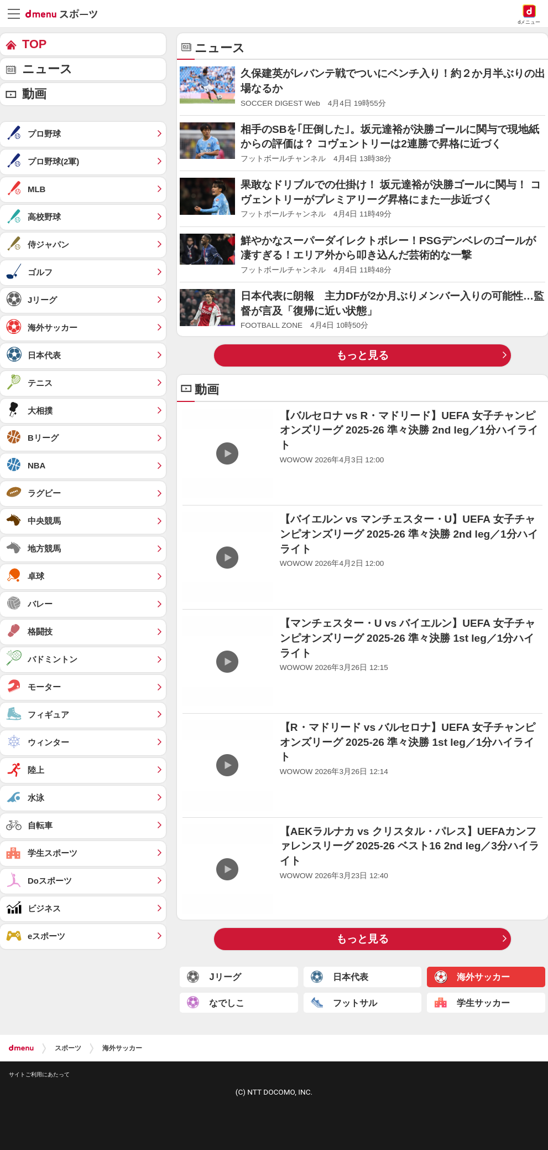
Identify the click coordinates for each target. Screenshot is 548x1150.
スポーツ (68, 1048)
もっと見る (362, 355)
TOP (34, 44)
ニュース (47, 69)
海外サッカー (122, 1048)
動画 (34, 94)
